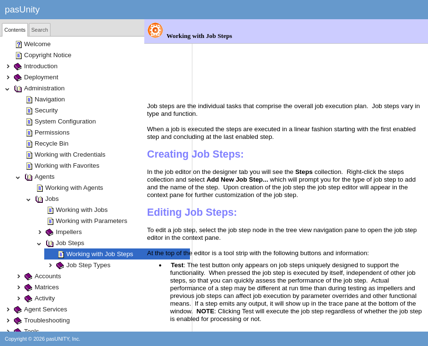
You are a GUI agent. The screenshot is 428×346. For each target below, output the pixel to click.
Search (39, 30)
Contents (14, 30)
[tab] (15, 30)
